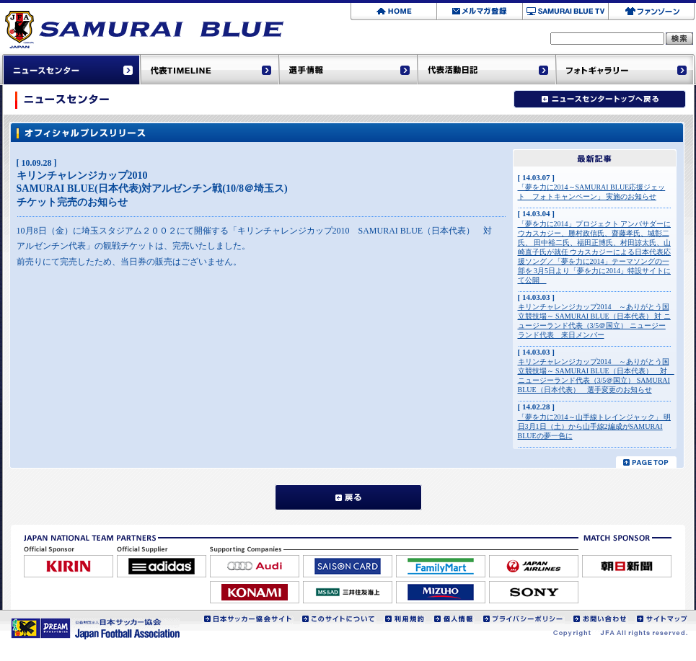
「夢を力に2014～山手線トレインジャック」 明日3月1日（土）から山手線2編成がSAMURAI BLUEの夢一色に (594, 426)
